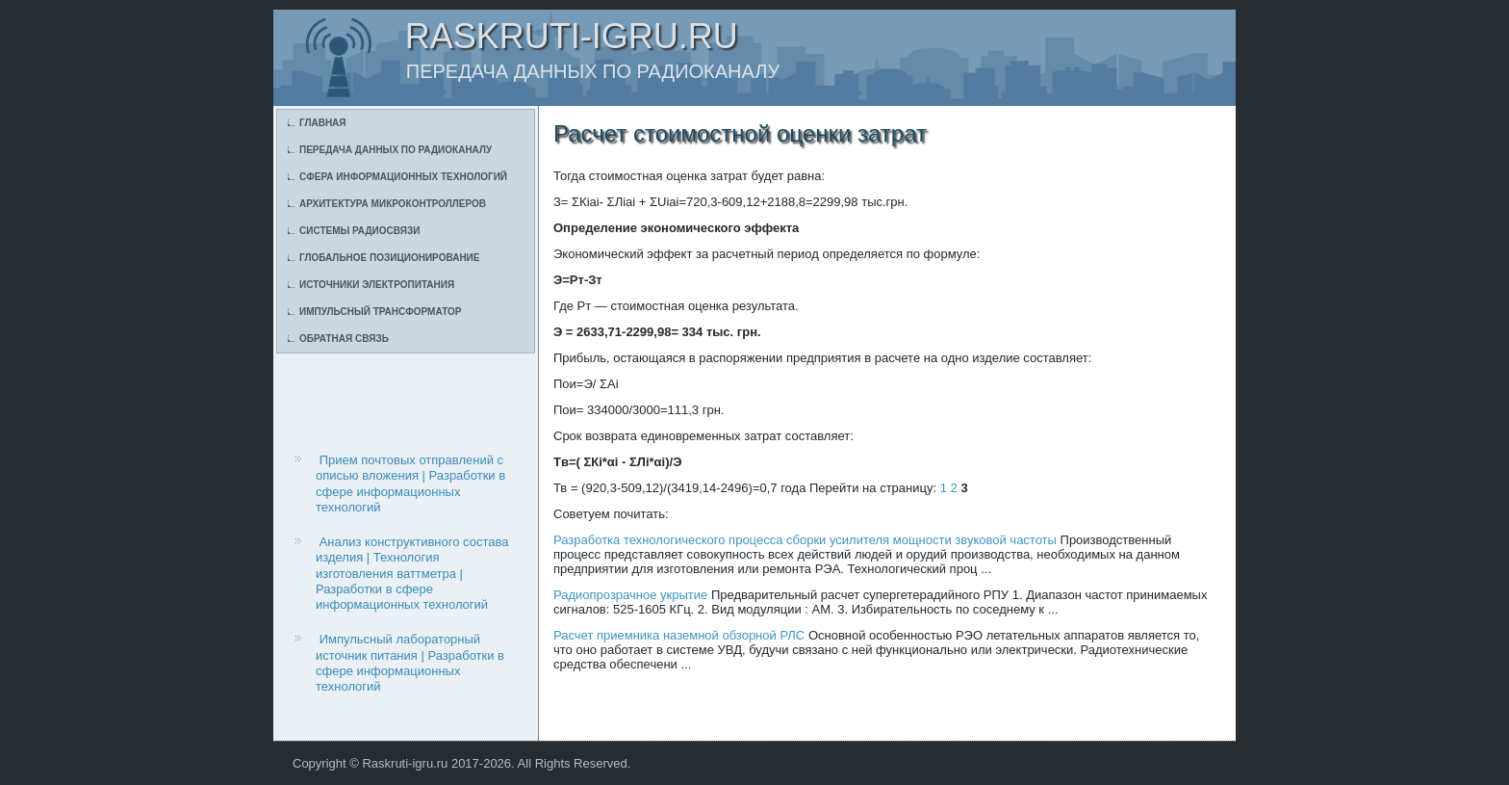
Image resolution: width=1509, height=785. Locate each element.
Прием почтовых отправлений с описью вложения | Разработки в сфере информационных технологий (410, 483)
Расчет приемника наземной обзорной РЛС (679, 635)
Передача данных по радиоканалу (395, 149)
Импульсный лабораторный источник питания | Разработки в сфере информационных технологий (410, 662)
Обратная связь (344, 338)
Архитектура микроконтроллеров (392, 203)
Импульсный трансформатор (380, 311)
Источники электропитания (376, 284)
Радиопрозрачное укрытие (630, 595)
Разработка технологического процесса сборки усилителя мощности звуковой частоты (805, 540)
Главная (322, 123)
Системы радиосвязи (359, 230)
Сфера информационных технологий (403, 176)
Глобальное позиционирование (389, 257)
